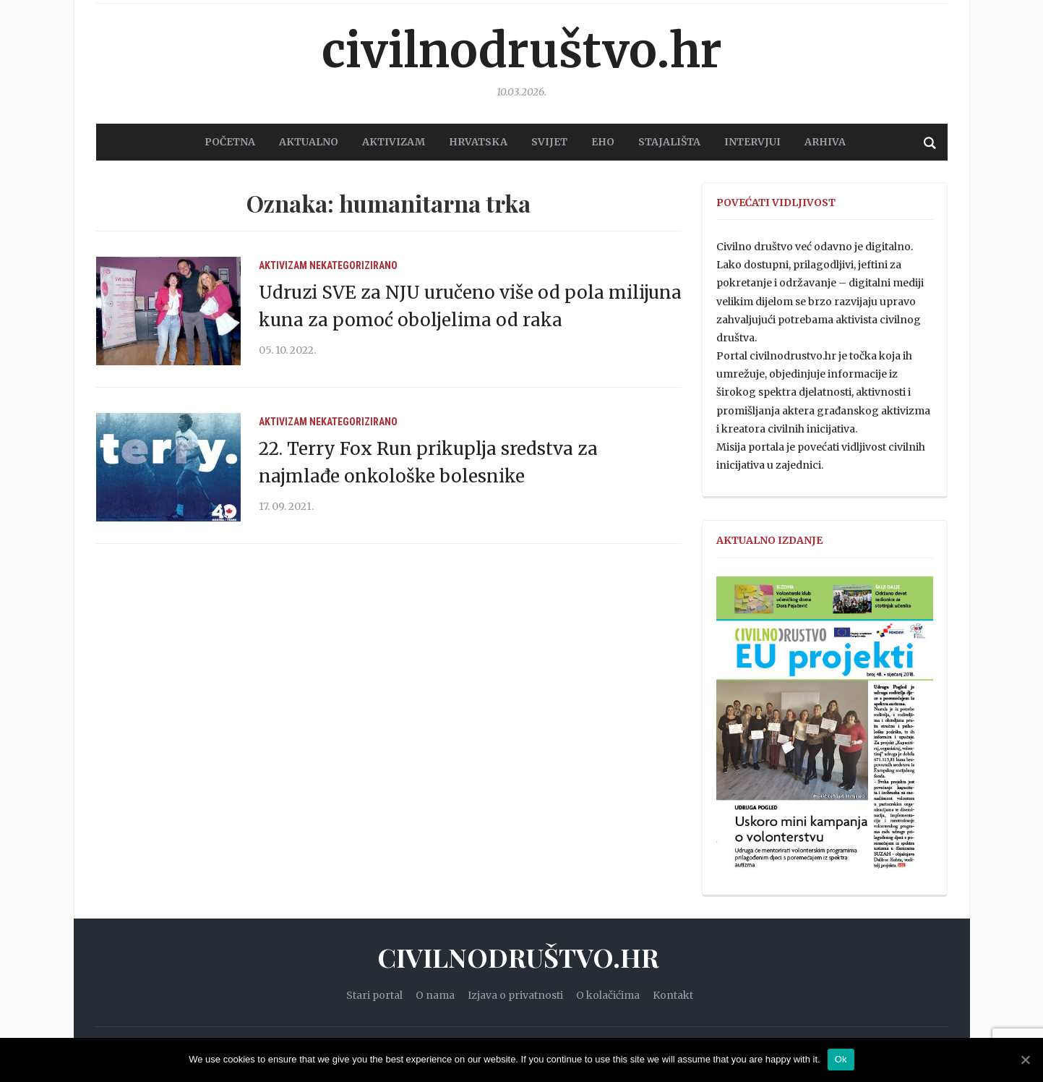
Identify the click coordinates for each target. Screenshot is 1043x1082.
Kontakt (673, 995)
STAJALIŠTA (669, 141)
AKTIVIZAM (393, 141)
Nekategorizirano (353, 265)
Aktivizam (283, 265)
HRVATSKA (478, 141)
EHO (602, 141)
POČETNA (230, 141)
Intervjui (752, 141)
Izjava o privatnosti (515, 995)
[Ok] (1025, 1059)
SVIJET (549, 141)
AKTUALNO (308, 141)
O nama (435, 995)
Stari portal (374, 995)
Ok (841, 1059)
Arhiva (825, 141)
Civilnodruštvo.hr (522, 51)
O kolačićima (608, 995)
